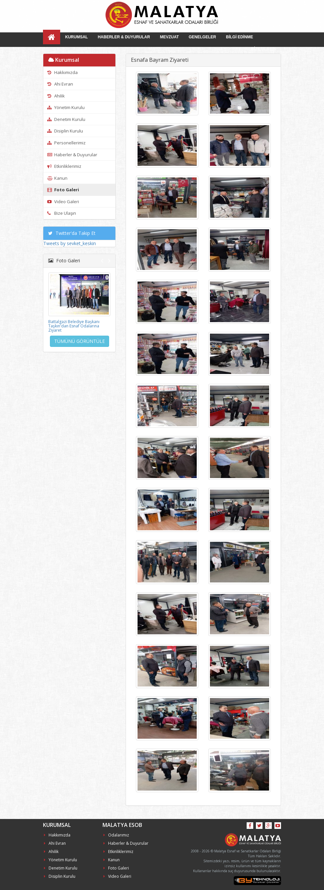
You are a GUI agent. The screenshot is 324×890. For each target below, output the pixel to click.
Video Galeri (63, 201)
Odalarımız (116, 835)
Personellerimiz (66, 143)
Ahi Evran (60, 84)
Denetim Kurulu (66, 119)
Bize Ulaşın (61, 213)
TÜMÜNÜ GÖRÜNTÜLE (79, 341)
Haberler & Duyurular (72, 155)
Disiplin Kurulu (65, 131)
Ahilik (56, 96)
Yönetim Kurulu (66, 107)
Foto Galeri (63, 190)
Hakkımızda (62, 72)
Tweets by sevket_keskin (69, 243)
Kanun (57, 178)
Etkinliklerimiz (64, 166)
